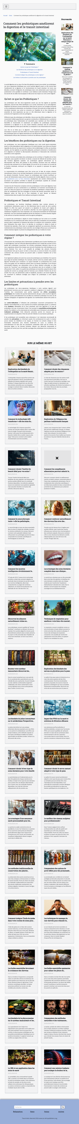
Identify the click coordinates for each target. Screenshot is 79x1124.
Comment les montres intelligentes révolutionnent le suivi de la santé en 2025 (20, 571)
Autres (61, 1111)
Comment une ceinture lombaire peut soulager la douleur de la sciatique (56, 1070)
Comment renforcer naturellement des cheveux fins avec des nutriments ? (57, 521)
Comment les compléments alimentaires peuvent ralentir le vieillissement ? (56, 471)
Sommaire (30, 64)
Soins (10, 15)
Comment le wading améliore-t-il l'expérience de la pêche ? (67, 70)
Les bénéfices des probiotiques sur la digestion (29, 69)
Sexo (32, 1111)
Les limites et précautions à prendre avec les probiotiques (29, 77)
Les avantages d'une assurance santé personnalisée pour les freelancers (20, 820)
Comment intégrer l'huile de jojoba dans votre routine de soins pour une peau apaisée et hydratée (21, 920)
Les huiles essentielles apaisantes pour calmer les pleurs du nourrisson (57, 970)
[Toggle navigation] (6, 6)
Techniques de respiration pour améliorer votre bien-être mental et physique (57, 621)
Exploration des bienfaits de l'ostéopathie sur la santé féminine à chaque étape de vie (67, 38)
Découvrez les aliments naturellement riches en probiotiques (17, 621)
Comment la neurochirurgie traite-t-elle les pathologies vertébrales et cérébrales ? (19, 521)
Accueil (5, 15)
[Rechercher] (37, 1107)
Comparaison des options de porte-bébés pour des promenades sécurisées (57, 870)
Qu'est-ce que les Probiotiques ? (29, 67)
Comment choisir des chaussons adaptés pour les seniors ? (67, 100)
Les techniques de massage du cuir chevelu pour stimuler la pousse (56, 920)
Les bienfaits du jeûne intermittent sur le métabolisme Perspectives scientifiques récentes (21, 721)
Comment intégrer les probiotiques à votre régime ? (29, 75)
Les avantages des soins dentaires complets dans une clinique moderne (57, 571)
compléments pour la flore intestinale (18, 179)
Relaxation (18, 1111)
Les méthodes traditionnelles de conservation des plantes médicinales (20, 870)
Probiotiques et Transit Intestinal (29, 72)
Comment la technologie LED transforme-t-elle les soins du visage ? (19, 421)
